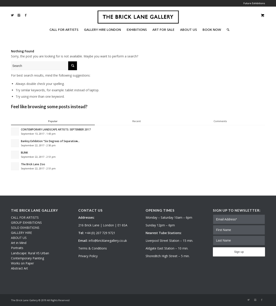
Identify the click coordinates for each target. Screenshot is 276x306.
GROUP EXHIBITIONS (26, 222)
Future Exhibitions (254, 3)
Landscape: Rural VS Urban (30, 253)
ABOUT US (19, 238)
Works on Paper (22, 263)
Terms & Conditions (92, 248)
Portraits (17, 248)
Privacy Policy (88, 256)
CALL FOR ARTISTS (25, 217)
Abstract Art (19, 268)
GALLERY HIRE (21, 233)
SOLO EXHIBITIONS (25, 227)
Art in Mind (18, 243)
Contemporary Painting (27, 258)
